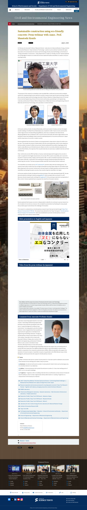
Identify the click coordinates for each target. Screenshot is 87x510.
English (76, 11)
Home (13, 23)
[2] (19, 364)
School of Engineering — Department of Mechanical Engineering (36, 415)
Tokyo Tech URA (24, 408)
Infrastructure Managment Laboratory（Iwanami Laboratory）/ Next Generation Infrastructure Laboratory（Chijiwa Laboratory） (43, 392)
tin (36, 164)
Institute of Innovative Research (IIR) (29, 406)
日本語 (76, 8)
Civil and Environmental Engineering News (26, 23)
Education (27, 9)
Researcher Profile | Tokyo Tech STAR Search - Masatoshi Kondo (35, 398)
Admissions (68, 9)
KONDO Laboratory (25, 389)
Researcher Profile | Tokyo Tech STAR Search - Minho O (33, 401)
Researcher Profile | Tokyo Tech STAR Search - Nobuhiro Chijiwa (35, 396)
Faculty (27, 440)
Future (59, 9)
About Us (17, 9)
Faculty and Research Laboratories (43, 9)
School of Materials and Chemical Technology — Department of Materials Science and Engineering (44, 418)
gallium (42, 175)
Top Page (10, 10)
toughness (43, 177)
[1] (19, 359)
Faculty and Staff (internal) (73, 502)
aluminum (41, 164)
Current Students (71, 500)
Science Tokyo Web (71, 498)
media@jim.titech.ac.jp (28, 427)
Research (22, 440)
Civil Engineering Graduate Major (28, 443)
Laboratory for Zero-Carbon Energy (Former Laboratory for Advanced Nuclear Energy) (41, 403)
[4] (19, 372)
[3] (19, 368)
